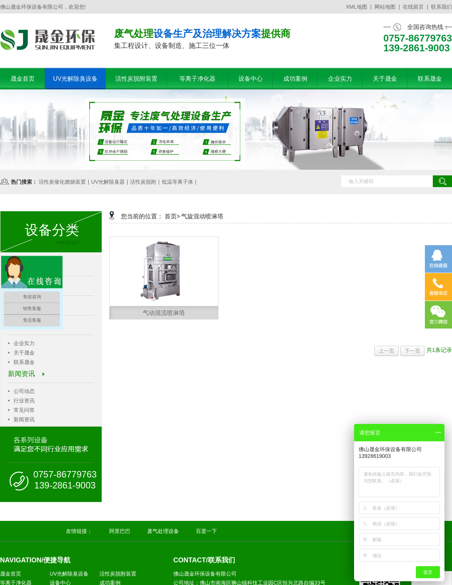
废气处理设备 (163, 531)
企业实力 (21, 343)
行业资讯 (21, 401)
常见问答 (21, 410)
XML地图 (356, 7)
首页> (172, 216)
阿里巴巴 (119, 531)
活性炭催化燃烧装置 (62, 182)
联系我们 (441, 7)
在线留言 (413, 7)
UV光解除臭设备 (69, 574)
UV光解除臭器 (108, 182)
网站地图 (385, 7)
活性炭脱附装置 (117, 574)
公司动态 (21, 391)
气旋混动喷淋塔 (202, 216)
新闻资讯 (26, 374)
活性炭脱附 (143, 182)
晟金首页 (10, 574)
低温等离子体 (177, 182)
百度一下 (206, 531)
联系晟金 (21, 362)
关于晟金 (21, 353)
